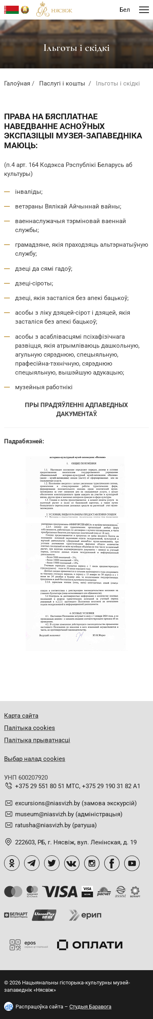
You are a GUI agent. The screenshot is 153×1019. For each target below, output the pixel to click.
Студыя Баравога (90, 1007)
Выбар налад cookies (34, 759)
